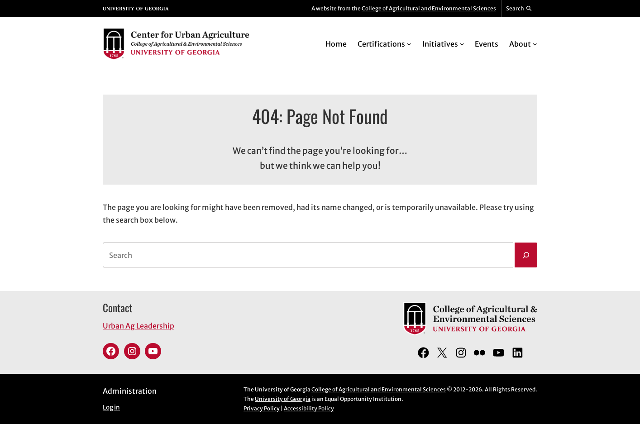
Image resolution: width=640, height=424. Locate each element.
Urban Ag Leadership (138, 325)
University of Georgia (282, 398)
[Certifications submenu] (409, 44)
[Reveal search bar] (519, 8)
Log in (111, 407)
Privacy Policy (262, 408)
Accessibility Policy (309, 408)
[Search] (526, 255)
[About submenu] (535, 44)
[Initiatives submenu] (462, 44)
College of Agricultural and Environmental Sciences (429, 8)
